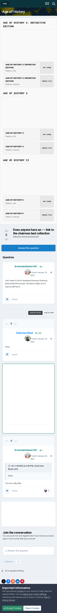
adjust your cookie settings (34, 594)
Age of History (13, 12)
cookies (20, 591)
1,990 (38, 333)
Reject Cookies (32, 608)
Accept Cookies (12, 608)
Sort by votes (35, 313)
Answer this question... (17, 551)
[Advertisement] (28, 395)
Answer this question (28, 248)
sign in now (8, 539)
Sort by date (49, 313)
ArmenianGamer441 (30, 237)
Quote (14, 299)
